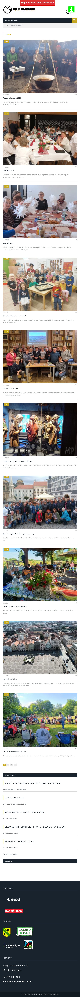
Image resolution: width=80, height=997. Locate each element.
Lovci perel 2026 (14, 798)
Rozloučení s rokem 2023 (12, 98)
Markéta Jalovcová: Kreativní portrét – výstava (32, 783)
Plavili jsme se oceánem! (11, 388)
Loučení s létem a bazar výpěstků (14, 606)
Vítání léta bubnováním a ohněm (14, 752)
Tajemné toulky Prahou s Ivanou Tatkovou (17, 461)
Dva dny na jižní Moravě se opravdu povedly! (18, 534)
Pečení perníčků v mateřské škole (15, 316)
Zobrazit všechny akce (10, 854)
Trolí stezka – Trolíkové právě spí (24, 812)
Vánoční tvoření (8, 243)
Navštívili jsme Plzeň (10, 679)
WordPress (54, 994)
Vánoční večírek (8, 170)
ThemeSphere (37, 994)
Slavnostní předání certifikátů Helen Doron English (35, 827)
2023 (6, 41)
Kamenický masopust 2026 (19, 841)
